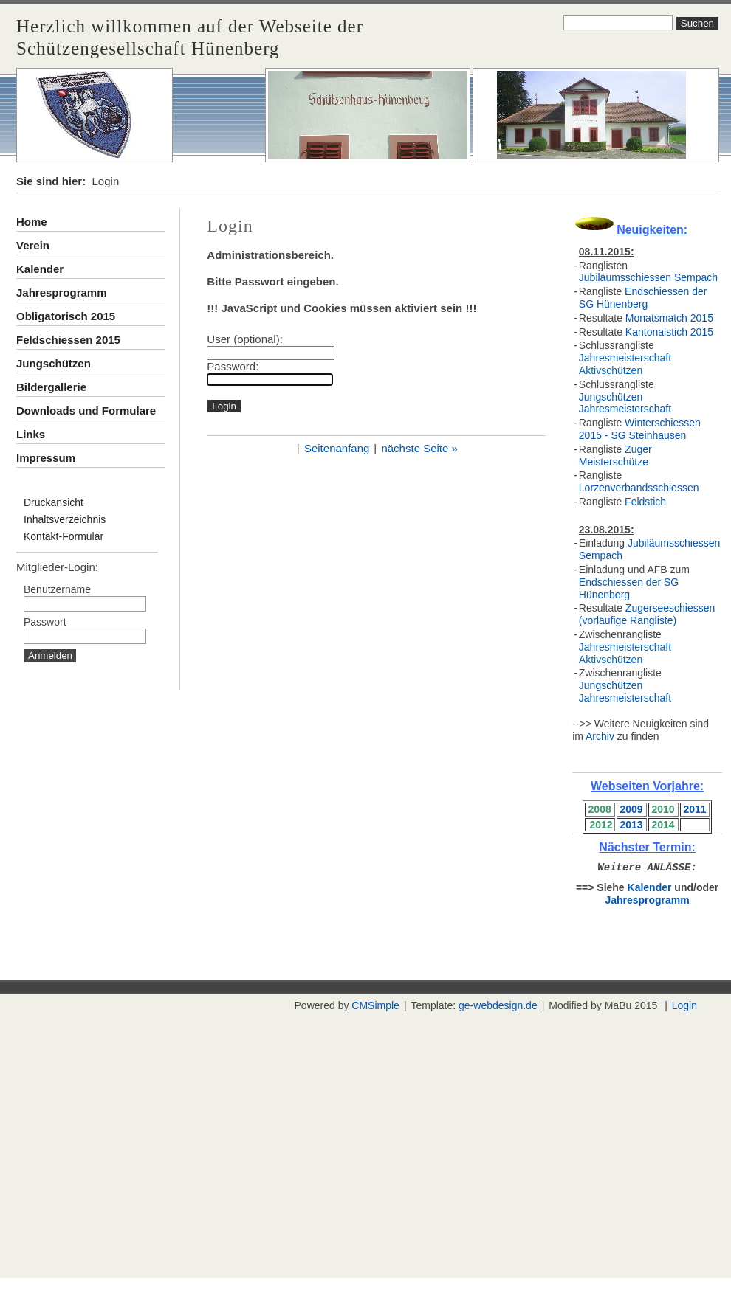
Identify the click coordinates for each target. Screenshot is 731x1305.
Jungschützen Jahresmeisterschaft (625, 403)
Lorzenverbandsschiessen (639, 488)
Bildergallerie (51, 387)
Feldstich (645, 502)
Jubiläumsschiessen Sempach (648, 277)
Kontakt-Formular (63, 536)
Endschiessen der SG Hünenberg (643, 297)
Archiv (600, 736)
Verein (32, 245)
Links (30, 434)
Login (684, 1005)
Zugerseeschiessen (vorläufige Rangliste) (647, 614)
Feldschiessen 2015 (68, 339)
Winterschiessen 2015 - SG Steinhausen (640, 429)
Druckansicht (53, 502)
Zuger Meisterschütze (615, 455)
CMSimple (375, 1005)
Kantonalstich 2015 (669, 332)
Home (31, 221)
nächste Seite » (419, 448)
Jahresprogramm (61, 292)
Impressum (45, 457)
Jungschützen (53, 363)
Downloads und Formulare (86, 410)
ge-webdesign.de (498, 1005)
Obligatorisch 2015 (65, 316)
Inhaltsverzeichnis (65, 519)
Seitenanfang (336, 448)
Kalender (40, 269)
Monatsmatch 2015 (669, 318)
